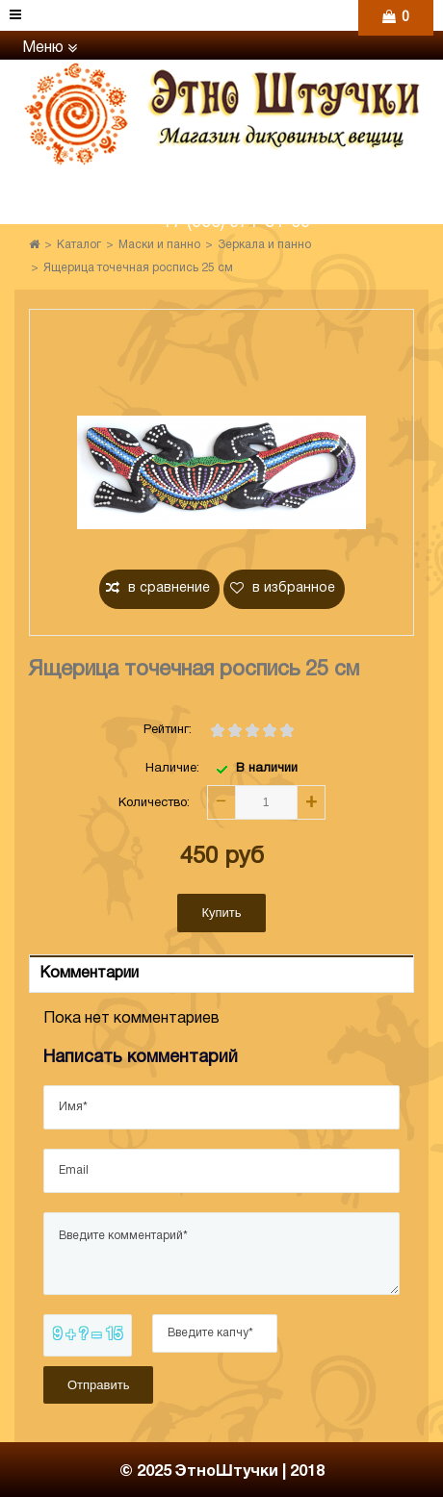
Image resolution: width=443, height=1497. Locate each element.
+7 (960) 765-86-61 (236, 188)
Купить (221, 912)
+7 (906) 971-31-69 (236, 223)
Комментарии (89, 973)
